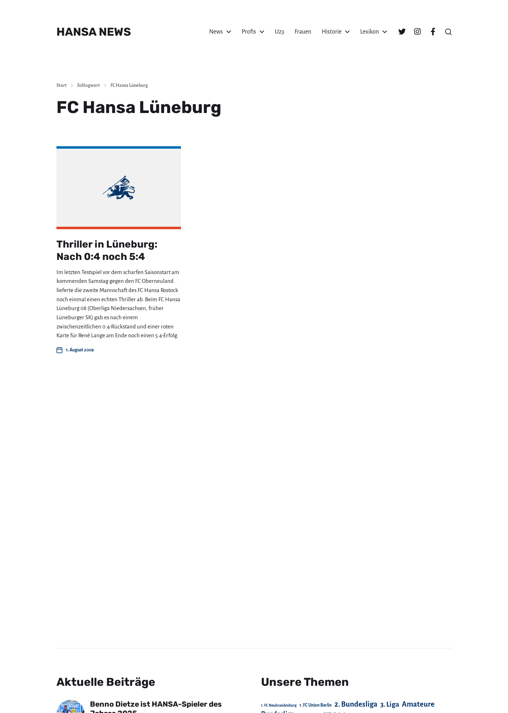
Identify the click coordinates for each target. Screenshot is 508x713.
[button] (448, 32)
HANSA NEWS (93, 31)
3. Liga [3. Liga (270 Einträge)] (389, 704)
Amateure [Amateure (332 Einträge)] (418, 704)
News (216, 32)
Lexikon (369, 32)
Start (61, 85)
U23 (279, 32)
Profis (249, 32)
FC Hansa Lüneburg (129, 85)
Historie (331, 32)
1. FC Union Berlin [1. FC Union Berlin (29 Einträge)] (316, 705)
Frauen (303, 32)
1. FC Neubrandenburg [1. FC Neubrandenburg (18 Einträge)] (279, 705)
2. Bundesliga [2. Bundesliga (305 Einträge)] (355, 704)
